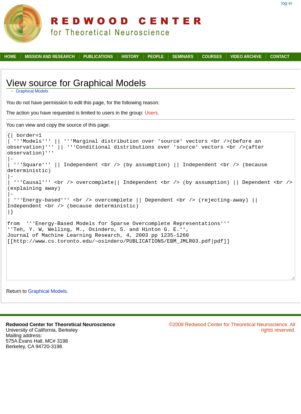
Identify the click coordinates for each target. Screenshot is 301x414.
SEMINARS (183, 56)
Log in (286, 3)
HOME (10, 56)
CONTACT (279, 56)
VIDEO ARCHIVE (246, 56)
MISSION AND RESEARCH (49, 56)
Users (151, 113)
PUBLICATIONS (98, 56)
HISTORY (130, 56)
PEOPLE (156, 56)
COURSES (211, 56)
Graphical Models (32, 91)
